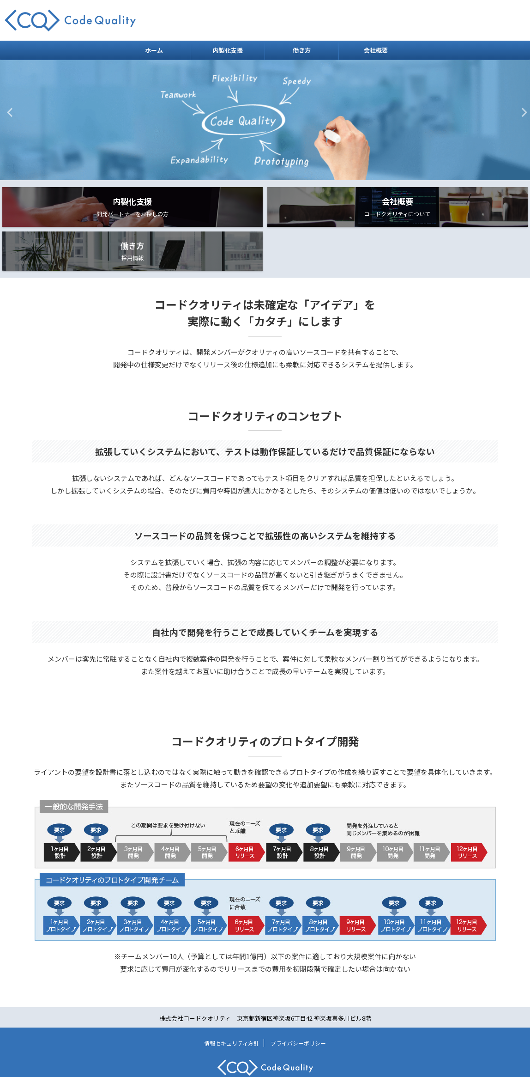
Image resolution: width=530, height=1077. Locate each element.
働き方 (302, 50)
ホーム (154, 50)
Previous (8, 112)
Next (521, 112)
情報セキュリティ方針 (231, 1018)
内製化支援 (228, 50)
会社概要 (376, 50)
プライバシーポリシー (298, 1018)
